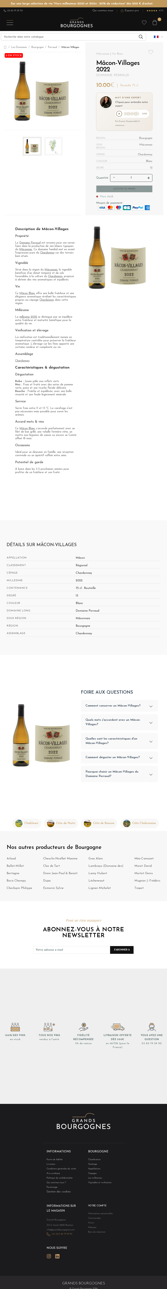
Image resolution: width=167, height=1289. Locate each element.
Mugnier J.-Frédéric (147, 882)
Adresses (91, 1231)
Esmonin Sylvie (53, 890)
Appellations (93, 1171)
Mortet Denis (143, 875)
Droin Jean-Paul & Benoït (60, 875)
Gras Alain (95, 860)
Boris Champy (16, 882)
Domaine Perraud (112, 75)
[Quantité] (131, 178)
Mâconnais (25, 250)
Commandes (93, 1221)
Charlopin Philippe (19, 890)
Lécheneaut (96, 882)
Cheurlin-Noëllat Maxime (60, 860)
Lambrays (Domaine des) (105, 868)
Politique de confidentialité (58, 1180)
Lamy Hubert (97, 875)
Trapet (139, 890)
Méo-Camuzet (144, 860)
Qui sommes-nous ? (55, 1185)
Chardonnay (47, 253)
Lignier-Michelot (99, 890)
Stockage (92, 1166)
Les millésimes (94, 1180)
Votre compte (96, 1209)
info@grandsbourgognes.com (59, 1231)
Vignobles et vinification (98, 1185)
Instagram (49, 1257)
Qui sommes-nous (102, 10)
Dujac (47, 882)
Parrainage (51, 1190)
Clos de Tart (51, 868)
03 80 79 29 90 (13, 10)
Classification (93, 1161)
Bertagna (13, 875)
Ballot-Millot (15, 868)
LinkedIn (57, 1257)
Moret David (143, 868)
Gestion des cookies (59, 1194)
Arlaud (11, 860)
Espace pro (130, 10)
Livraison (50, 1166)
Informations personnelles (98, 1216)
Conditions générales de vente (59, 1171)
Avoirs (90, 1226)
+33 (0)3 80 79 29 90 (60, 1236)
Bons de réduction (95, 1235)
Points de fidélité (53, 1161)
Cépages (91, 1176)
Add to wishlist (151, 52)
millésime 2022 (28, 317)
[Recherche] (73, 36)
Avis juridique (52, 1176)
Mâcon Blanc (27, 294)
